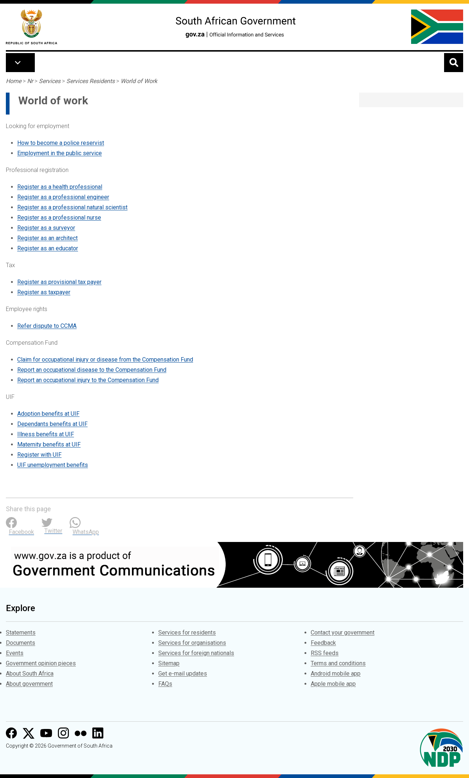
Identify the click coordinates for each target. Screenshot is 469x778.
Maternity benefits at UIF (49, 444)
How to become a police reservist (60, 142)
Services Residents (90, 81)
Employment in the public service (59, 153)
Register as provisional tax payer (59, 281)
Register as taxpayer (43, 292)
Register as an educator (47, 248)
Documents (20, 642)
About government (29, 683)
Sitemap (169, 663)
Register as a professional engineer (63, 197)
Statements (21, 632)
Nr (30, 81)
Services (49, 81)
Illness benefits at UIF (45, 434)
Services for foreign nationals (196, 653)
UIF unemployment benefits (52, 464)
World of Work (139, 81)
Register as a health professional (59, 186)
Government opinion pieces (41, 663)
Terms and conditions (338, 663)
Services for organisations (192, 642)
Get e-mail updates (182, 673)
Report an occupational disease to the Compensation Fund (91, 369)
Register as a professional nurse (59, 217)
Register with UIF (39, 454)
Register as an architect (47, 238)
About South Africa (29, 673)
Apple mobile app (333, 683)
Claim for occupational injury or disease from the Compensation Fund (105, 359)
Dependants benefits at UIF (52, 423)
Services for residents (187, 632)
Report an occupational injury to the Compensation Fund (88, 380)
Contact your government (342, 632)
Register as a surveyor (46, 227)
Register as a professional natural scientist (72, 207)
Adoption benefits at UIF (48, 413)
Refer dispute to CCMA (47, 325)
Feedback (323, 642)
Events (14, 653)
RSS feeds (325, 653)
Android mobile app (336, 673)
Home (13, 81)
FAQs (165, 683)
